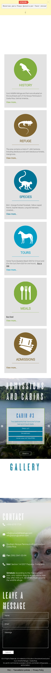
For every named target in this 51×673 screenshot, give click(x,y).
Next (49, 426)
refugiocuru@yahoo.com (17, 535)
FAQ (9, 670)
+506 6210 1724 (13, 524)
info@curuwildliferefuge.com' (19, 533)
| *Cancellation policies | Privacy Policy (25, 670)
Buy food (9, 317)
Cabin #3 (25, 415)
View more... (11, 102)
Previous (2, 426)
